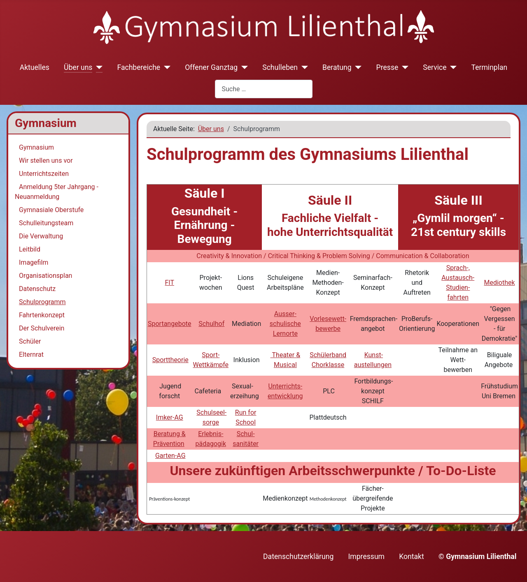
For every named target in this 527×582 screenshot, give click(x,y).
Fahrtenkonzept (42, 315)
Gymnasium (36, 147)
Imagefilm (33, 262)
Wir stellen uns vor (46, 160)
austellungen (373, 365)
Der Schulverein (41, 328)
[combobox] (263, 89)
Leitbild (29, 249)
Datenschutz (37, 289)
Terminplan (489, 67)
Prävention (168, 444)
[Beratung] (357, 67)
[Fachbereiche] (165, 67)
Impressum (366, 556)
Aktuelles (34, 67)
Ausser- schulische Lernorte (285, 323)
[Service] (452, 67)
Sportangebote (169, 324)
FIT (169, 282)
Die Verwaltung (41, 236)
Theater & (285, 355)
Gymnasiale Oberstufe (51, 210)
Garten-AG (170, 456)
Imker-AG (169, 417)
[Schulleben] (303, 67)
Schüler (30, 341)
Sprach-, (458, 268)
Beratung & (170, 434)
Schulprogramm (42, 302)
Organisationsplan (45, 275)
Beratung (337, 67)
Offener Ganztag (211, 67)
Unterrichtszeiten (44, 174)
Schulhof (211, 324)
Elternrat (31, 354)
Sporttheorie (170, 360)
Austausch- (457, 278)
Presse (387, 67)
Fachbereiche (138, 67)
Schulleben (280, 67)
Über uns (78, 67)
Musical (285, 365)
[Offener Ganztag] (243, 67)
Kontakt (411, 556)
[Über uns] (97, 67)
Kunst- (373, 355)
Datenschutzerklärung (298, 556)
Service (434, 67)
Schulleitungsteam (46, 223)
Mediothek (499, 282)
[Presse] (403, 67)
